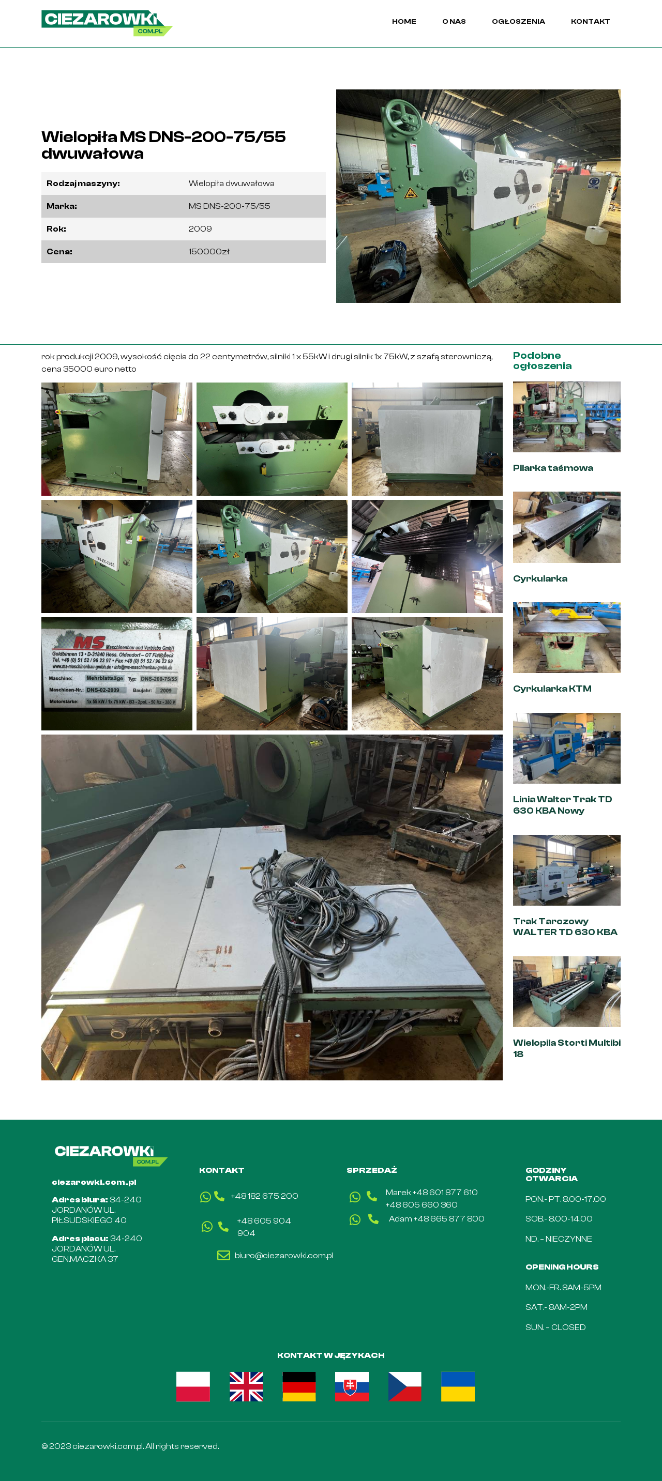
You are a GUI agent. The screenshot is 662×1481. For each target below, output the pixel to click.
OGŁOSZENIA (518, 22)
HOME (404, 22)
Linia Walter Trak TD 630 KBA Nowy (562, 805)
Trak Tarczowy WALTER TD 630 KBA (565, 927)
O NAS (454, 22)
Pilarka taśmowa (553, 468)
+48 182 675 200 (264, 1196)
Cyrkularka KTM (553, 688)
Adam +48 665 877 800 (437, 1219)
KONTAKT (590, 22)
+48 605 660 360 (422, 1205)
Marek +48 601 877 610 (432, 1192)
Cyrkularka (540, 578)
